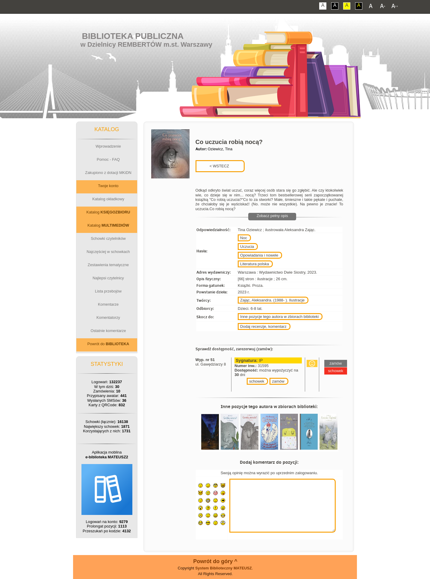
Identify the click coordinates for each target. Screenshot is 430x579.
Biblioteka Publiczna (133, 36)
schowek (256, 381)
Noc (243, 238)
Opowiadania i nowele (259, 255)
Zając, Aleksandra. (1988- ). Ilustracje (272, 300)
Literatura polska (254, 264)
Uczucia (247, 246)
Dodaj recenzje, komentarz (263, 326)
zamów (278, 381)
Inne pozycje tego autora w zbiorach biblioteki (279, 316)
